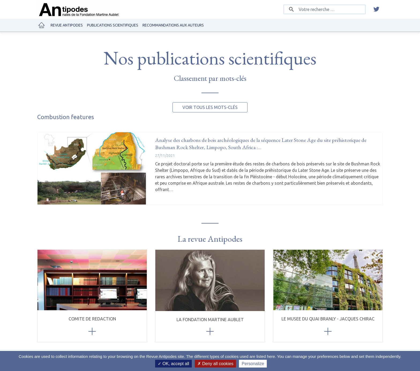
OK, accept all (173, 363)
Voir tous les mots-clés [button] (210, 107)
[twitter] (376, 9)
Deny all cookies (215, 363)
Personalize (253, 363)
